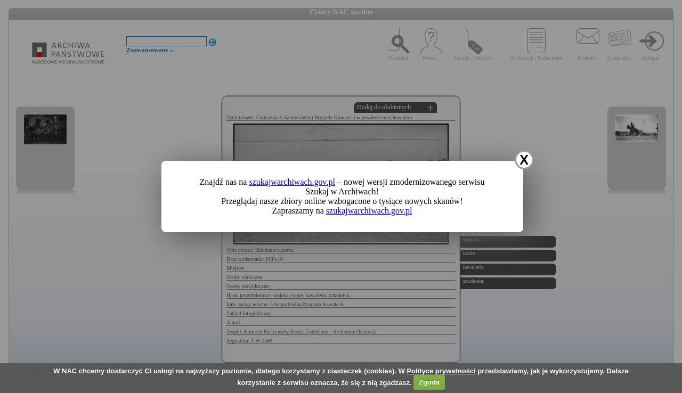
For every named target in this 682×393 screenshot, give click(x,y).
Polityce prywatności (441, 371)
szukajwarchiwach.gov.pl (292, 181)
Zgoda (429, 382)
